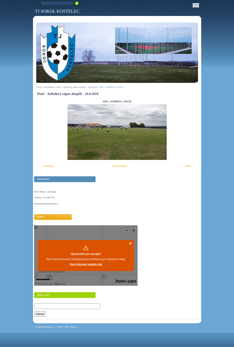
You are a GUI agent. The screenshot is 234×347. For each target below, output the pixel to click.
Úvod (38, 87)
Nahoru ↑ (74, 326)
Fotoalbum (49, 87)
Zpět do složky (119, 166)
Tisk (66, 326)
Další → (189, 166)
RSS (60, 326)
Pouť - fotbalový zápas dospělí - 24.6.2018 (77, 87)
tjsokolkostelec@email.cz (46, 203)
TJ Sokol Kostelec (57, 11)
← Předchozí (47, 166)
